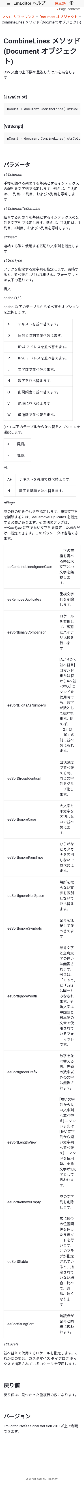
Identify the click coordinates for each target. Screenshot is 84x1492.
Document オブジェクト (58, 17)
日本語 (60, 4)
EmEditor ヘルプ (29, 3)
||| (8, 3)
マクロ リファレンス (18, 17)
